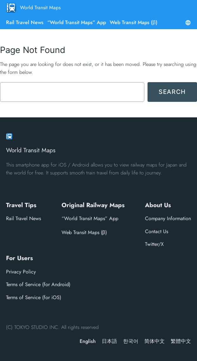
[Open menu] (188, 23)
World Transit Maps (40, 7)
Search (172, 91)
